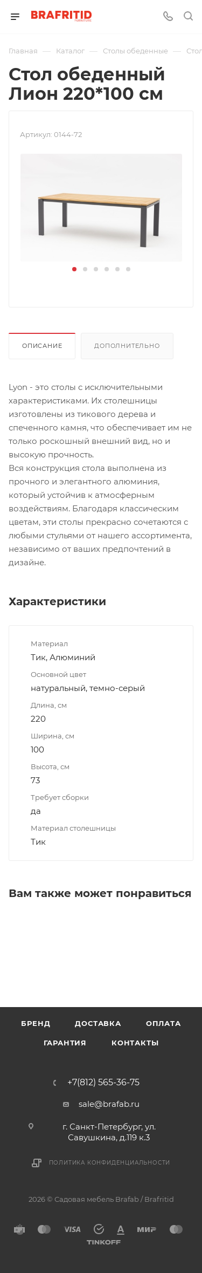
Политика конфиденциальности (110, 1162)
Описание (42, 346)
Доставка (98, 1023)
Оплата (163, 1023)
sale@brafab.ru (109, 1104)
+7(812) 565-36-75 (103, 1082)
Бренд (35, 1023)
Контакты (135, 1042)
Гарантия (65, 1042)
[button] (74, 269)
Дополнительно (126, 346)
